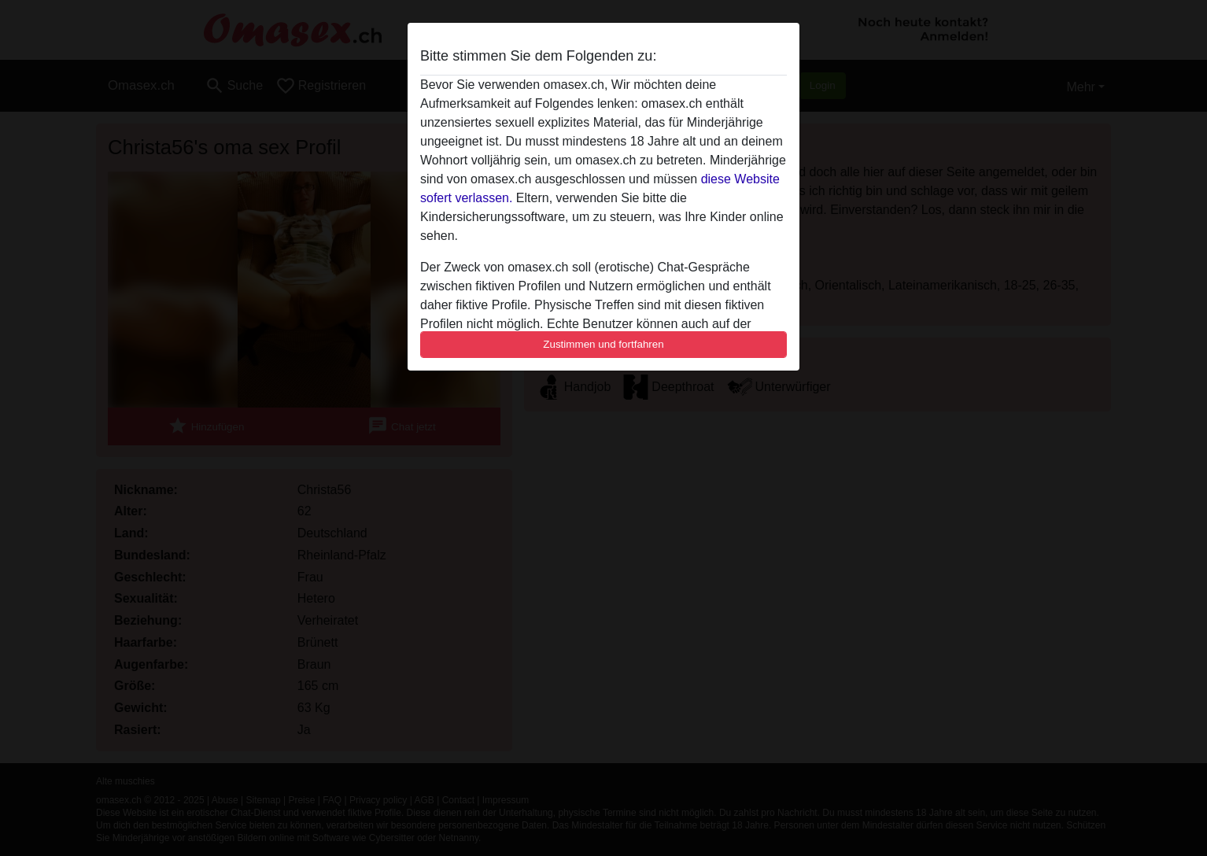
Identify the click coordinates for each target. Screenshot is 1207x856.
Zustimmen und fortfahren (603, 344)
